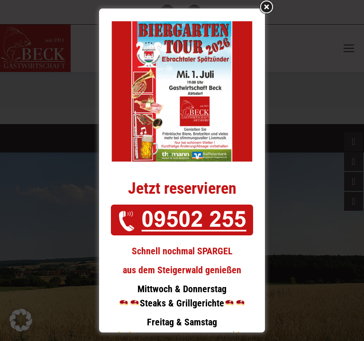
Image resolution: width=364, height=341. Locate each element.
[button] (21, 320)
